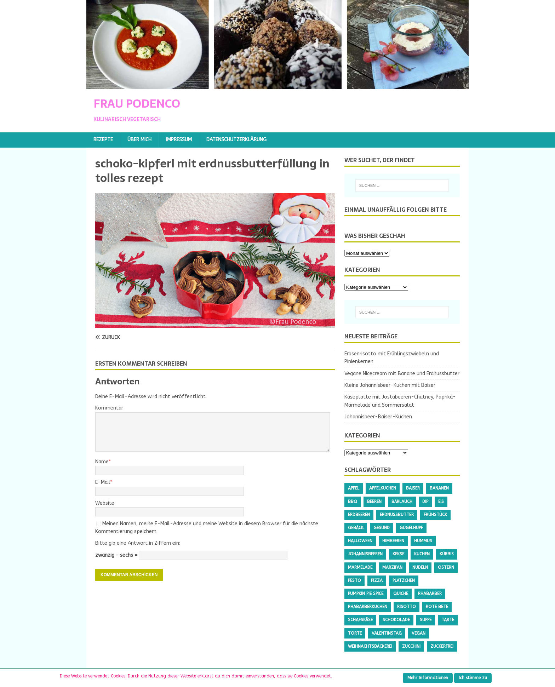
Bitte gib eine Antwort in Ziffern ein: (137, 543)
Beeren (374, 501)
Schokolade (396, 619)
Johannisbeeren (365, 553)
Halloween (360, 540)
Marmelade (360, 567)
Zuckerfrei (441, 646)
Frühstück (435, 514)
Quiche (400, 593)
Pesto (354, 580)
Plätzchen (404, 580)
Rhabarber (430, 593)
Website (104, 503)
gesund (381, 527)
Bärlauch (401, 501)
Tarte (447, 619)
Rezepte (103, 140)
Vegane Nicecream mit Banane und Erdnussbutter (401, 374)
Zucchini (411, 646)
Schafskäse (360, 619)
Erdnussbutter (397, 514)
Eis (441, 501)
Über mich (139, 140)
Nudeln (420, 567)
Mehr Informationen (427, 677)
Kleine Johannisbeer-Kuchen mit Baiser (389, 385)
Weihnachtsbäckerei (370, 646)
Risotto (406, 606)
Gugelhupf (411, 527)
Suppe (425, 619)
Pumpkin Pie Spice (365, 593)
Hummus (423, 540)
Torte (355, 633)
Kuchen (422, 553)
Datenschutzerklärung (236, 140)
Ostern (446, 567)
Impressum (179, 140)
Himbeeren (393, 540)
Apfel (353, 488)
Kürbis (447, 553)
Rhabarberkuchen (367, 606)
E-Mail (102, 482)
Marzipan (392, 567)
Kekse (398, 553)
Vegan (418, 633)
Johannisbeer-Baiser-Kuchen (378, 417)
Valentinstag (387, 633)
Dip (425, 501)
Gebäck (356, 527)
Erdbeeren (359, 514)
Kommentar (109, 408)
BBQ (352, 501)
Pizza (377, 580)
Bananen (439, 488)
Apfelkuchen (382, 488)
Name (102, 462)
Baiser (413, 488)
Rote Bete (437, 606)
